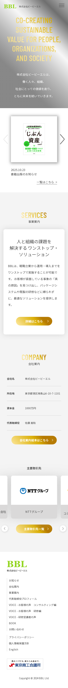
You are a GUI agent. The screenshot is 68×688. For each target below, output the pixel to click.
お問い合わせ (16, 629)
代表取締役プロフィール (23, 599)
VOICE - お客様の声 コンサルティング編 (32, 605)
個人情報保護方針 (19, 643)
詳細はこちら (34, 321)
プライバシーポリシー (21, 637)
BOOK (12, 623)
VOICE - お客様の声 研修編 (25, 611)
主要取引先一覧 (34, 529)
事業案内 (14, 592)
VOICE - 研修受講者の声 (22, 617)
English (13, 649)
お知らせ (14, 580)
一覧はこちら (45, 182)
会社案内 (14, 586)
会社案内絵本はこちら (34, 440)
